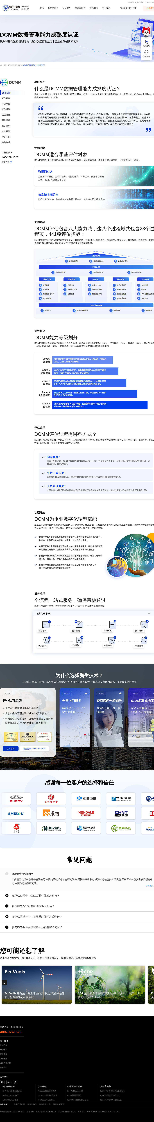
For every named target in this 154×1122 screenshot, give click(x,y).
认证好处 (6, 115)
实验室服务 (80, 8)
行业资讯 (3, 1054)
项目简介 (6, 92)
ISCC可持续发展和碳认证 (77, 1100)
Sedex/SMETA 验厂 (11, 1095)
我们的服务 (53, 8)
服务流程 (6, 120)
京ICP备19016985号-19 (46, 1112)
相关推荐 (6, 142)
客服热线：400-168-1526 (34, 749)
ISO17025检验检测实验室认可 (112, 1091)
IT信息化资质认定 (14, 65)
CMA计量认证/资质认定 (110, 1095)
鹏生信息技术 (44, 1104)
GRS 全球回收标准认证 (12, 1091)
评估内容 (6, 98)
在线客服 (140, 2)
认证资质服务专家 (25, 8)
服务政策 (131, 2)
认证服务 (66, 8)
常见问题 (6, 137)
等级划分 (6, 104)
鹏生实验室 (32, 1104)
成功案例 (93, 8)
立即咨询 (5, 162)
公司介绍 (3, 1045)
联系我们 (3, 1067)
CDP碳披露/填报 (74, 1095)
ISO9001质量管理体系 (47, 1091)
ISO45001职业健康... (46, 1100)
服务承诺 (30, 1112)
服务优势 (6, 126)
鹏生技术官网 (19, 1104)
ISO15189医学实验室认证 (111, 1100)
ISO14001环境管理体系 (47, 1095)
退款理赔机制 (5, 1063)
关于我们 (106, 8)
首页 (42, 8)
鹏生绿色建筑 (58, 1104)
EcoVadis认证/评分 (10, 1100)
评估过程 (6, 109)
